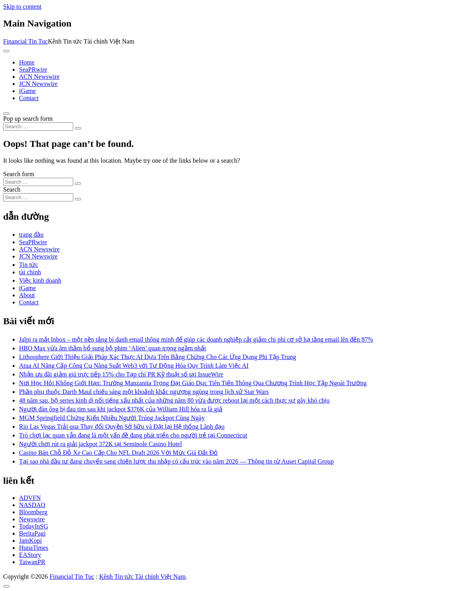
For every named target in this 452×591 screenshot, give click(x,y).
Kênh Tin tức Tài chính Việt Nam (142, 576)
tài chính (30, 272)
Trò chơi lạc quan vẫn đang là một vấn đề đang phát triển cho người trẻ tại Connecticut (133, 435)
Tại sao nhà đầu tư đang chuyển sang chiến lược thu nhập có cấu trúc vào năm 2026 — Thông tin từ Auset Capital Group (176, 461)
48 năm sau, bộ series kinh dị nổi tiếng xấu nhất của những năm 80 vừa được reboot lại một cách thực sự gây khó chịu (174, 400)
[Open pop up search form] (6, 113)
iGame (27, 90)
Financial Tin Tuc (25, 41)
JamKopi (30, 540)
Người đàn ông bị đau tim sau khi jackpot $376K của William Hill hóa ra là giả (120, 409)
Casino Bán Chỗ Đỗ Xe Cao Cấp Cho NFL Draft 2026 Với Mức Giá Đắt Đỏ (118, 452)
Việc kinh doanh (40, 280)
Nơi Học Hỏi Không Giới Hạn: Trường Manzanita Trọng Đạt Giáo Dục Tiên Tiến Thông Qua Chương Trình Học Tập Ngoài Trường (193, 383)
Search (12, 189)
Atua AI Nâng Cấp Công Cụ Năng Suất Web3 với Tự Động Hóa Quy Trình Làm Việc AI (134, 365)
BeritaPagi (32, 533)
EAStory (30, 554)
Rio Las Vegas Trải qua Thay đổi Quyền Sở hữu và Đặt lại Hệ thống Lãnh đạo (121, 426)
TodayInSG (33, 526)
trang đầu (31, 234)
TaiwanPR (32, 562)
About (27, 295)
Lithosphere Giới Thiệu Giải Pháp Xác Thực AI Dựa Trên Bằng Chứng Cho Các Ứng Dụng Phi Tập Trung (157, 356)
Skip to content (22, 6)
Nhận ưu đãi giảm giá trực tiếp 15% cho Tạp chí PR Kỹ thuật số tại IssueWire (121, 374)
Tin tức (28, 264)
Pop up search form (28, 118)
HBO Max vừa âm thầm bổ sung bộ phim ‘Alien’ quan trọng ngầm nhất (112, 348)
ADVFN (30, 497)
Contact (29, 98)
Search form (18, 174)
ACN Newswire (39, 76)
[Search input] (38, 126)
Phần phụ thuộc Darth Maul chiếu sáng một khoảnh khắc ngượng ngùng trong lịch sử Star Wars (144, 391)
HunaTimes (33, 547)
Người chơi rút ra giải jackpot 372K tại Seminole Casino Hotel (100, 444)
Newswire (32, 519)
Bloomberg (33, 512)
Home (26, 62)
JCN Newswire (38, 83)
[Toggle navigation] (6, 51)
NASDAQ (32, 505)
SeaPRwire (33, 69)
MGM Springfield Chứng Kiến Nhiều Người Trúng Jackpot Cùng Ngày (112, 417)
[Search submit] (78, 128)
